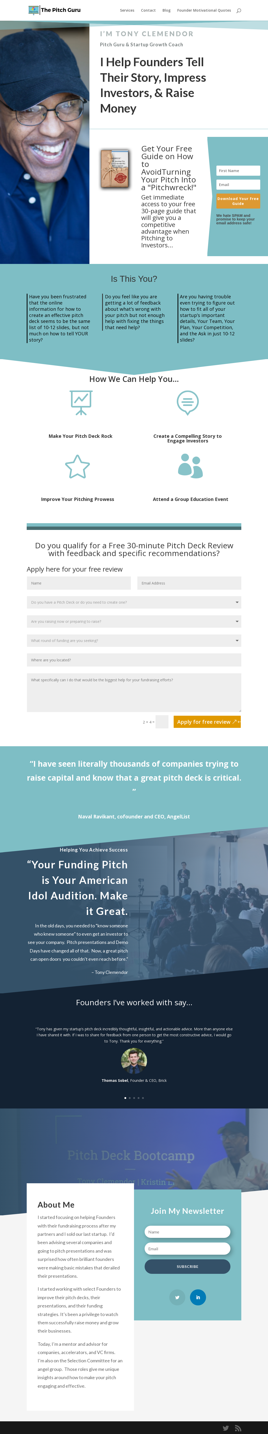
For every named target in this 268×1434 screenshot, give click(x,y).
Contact (148, 11)
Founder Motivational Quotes (204, 11)
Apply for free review (203, 721)
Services (127, 11)
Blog (167, 11)
